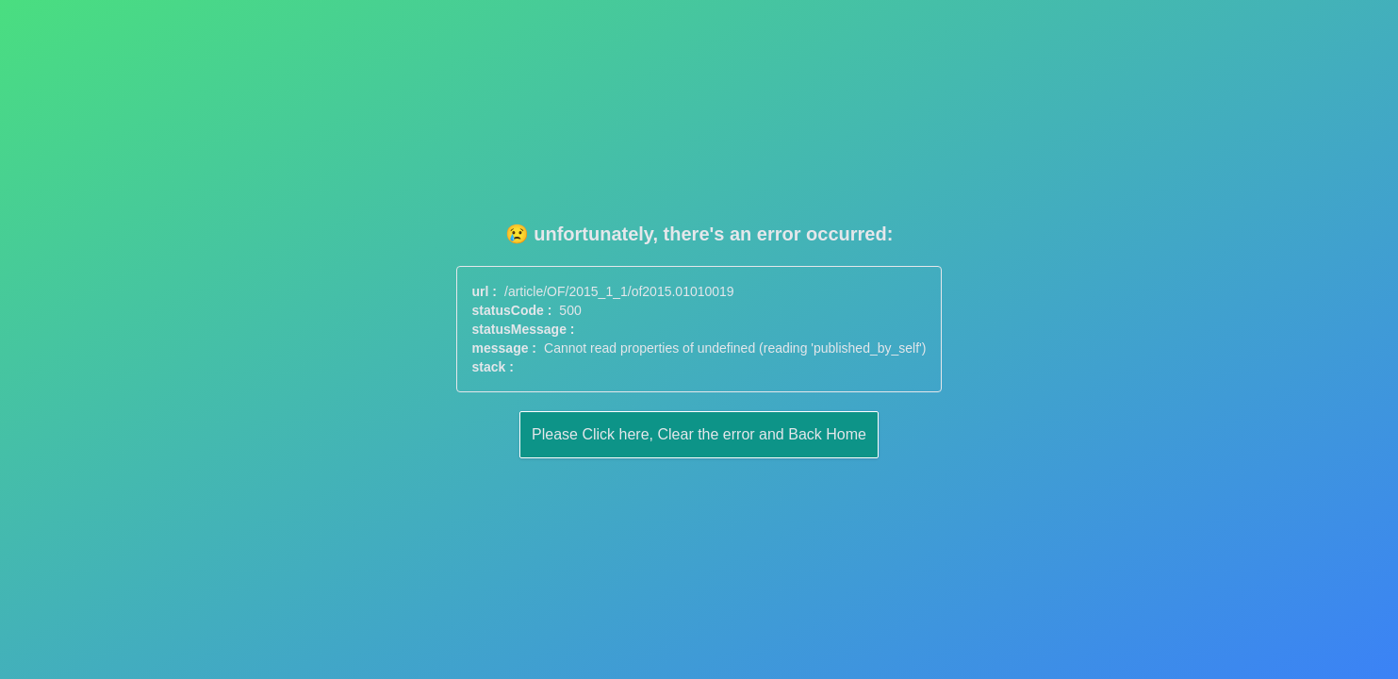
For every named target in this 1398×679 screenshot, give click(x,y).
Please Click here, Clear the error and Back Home (699, 434)
